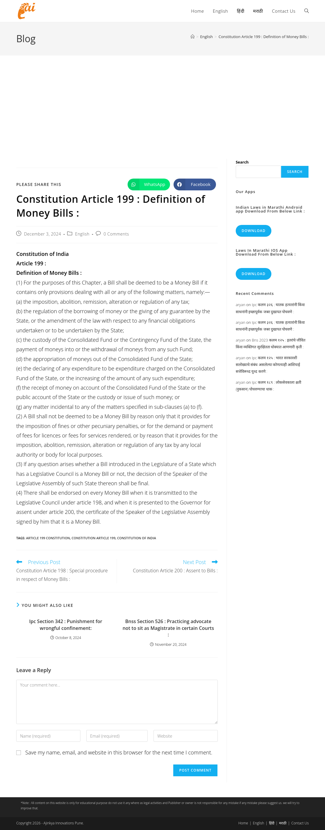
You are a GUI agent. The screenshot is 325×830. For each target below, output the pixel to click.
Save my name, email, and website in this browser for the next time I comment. (118, 752)
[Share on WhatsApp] (149, 184)
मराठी (282, 823)
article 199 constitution (48, 538)
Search (242, 162)
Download (253, 230)
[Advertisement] (162, 99)
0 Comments (116, 234)
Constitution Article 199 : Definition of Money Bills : (264, 36)
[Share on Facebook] (195, 184)
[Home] (192, 36)
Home (243, 823)
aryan (240, 304)
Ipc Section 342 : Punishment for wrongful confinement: (65, 624)
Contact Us (300, 823)
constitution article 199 (94, 538)
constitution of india (136, 538)
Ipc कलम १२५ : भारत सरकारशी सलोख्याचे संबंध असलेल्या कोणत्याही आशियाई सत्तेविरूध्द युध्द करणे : (268, 364)
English (82, 234)
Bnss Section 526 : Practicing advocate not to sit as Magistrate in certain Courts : (168, 628)
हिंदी (271, 823)
